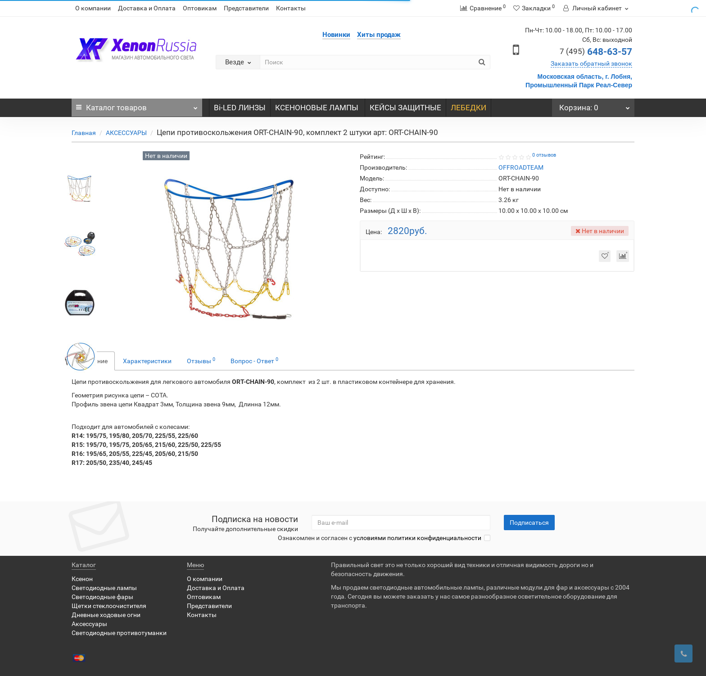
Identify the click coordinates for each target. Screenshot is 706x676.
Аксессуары (89, 623)
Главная (84, 132)
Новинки (336, 35)
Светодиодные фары (102, 596)
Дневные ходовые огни (106, 614)
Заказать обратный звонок (591, 63)
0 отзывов (544, 155)
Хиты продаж (379, 35)
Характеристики (147, 361)
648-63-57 (596, 51)
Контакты (291, 8)
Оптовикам (200, 8)
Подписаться (529, 522)
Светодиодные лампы (104, 587)
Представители (246, 8)
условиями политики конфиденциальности (417, 537)
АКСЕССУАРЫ (126, 132)
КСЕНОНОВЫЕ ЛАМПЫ (317, 107)
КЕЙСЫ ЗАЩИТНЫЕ (405, 107)
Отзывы (201, 360)
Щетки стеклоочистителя (109, 605)
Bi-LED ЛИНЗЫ (240, 107)
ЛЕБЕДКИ (468, 107)
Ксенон (82, 578)
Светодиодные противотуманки (119, 632)
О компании (93, 8)
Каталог (137, 105)
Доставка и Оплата (147, 8)
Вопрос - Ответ (254, 360)
